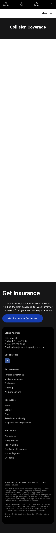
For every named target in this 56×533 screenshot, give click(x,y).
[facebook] (7, 360)
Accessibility (9, 482)
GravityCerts (9, 516)
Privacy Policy (21, 482)
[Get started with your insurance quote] (22, 318)
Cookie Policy (33, 482)
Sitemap (15, 485)
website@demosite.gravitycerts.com (28, 347)
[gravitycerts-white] (19, 473)
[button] (51, 4)
